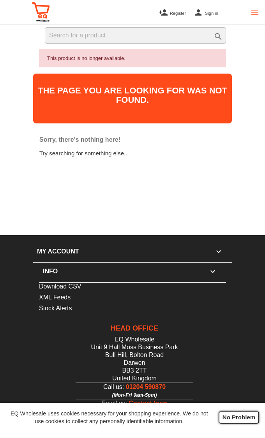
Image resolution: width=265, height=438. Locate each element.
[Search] (135, 35)
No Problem (239, 417)
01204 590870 (146, 386)
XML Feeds (55, 297)
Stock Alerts (55, 308)
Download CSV (60, 286)
